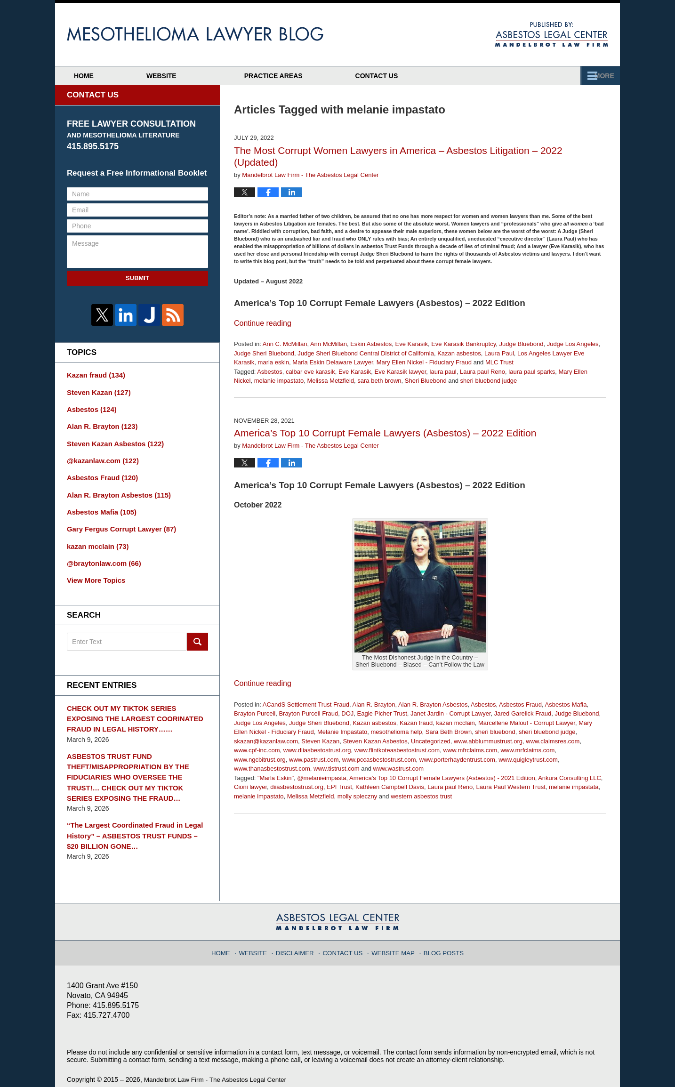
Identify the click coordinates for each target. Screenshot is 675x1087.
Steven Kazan (320, 741)
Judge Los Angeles (573, 343)
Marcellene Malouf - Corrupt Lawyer (526, 722)
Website (192, 76)
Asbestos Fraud (520, 704)
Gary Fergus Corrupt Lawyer (118, 523)
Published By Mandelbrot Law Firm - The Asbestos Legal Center (551, 34)
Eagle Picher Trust (382, 713)
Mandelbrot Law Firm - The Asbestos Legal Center (217, 1064)
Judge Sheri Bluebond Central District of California (365, 353)
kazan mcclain (455, 722)
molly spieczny (358, 796)
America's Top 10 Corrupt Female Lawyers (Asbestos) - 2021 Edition (442, 777)
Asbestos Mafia (566, 704)
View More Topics (94, 572)
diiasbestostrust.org (296, 786)
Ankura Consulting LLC (569, 777)
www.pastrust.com (313, 759)
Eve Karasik (411, 343)
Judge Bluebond (521, 343)
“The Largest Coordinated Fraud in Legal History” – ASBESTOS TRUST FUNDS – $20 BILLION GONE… (135, 821)
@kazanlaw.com (101, 457)
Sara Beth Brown (449, 731)
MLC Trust (499, 362)
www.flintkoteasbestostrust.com (397, 750)
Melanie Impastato (342, 731)
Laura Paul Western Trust (511, 786)
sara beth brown (379, 380)
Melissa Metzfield (330, 380)
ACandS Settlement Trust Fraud (306, 704)
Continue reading (262, 323)
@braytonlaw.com (102, 556)
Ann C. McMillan (285, 343)
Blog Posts (440, 934)
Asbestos (269, 371)
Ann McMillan (328, 343)
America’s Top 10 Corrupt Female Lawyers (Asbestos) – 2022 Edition (385, 432)
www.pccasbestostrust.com (379, 759)
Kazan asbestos (459, 353)
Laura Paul (499, 353)
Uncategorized (430, 741)
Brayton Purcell (254, 713)
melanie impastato (279, 380)
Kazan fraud (416, 722)
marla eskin (273, 362)
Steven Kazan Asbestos (375, 741)
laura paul (443, 371)
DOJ (347, 713)
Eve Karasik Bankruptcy (463, 343)
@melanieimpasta (321, 777)
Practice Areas (441, 76)
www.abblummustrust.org (488, 741)
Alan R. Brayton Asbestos (432, 704)
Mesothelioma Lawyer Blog (195, 34)
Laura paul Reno (482, 371)
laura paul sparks (531, 371)
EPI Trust (339, 786)
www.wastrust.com (398, 768)
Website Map (392, 934)
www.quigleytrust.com (528, 759)
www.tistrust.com (336, 768)
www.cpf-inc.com (257, 750)
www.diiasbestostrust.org (317, 750)
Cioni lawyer (250, 786)
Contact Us (559, 76)
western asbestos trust (421, 796)
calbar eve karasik (310, 371)
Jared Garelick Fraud (522, 713)
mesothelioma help (396, 731)
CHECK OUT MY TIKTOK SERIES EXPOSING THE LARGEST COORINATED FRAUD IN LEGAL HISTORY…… (136, 709)
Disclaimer (299, 934)
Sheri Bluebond (426, 380)
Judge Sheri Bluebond (264, 353)
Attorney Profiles (309, 76)
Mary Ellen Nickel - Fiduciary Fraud (424, 362)
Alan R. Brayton (374, 704)
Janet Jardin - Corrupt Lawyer (450, 713)
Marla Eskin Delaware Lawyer (332, 362)
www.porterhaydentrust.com (457, 759)
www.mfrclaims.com (470, 750)
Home (99, 76)
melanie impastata (574, 786)
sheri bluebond (495, 731)
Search (197, 634)
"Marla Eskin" (275, 777)
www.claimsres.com (552, 741)
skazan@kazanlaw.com (266, 741)
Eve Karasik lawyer (400, 371)
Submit (137, 278)
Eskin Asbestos (371, 343)
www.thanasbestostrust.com (272, 768)
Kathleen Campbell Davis (389, 786)
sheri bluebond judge (488, 380)
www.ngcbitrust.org (260, 759)
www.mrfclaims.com (527, 750)
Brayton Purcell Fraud (308, 713)
